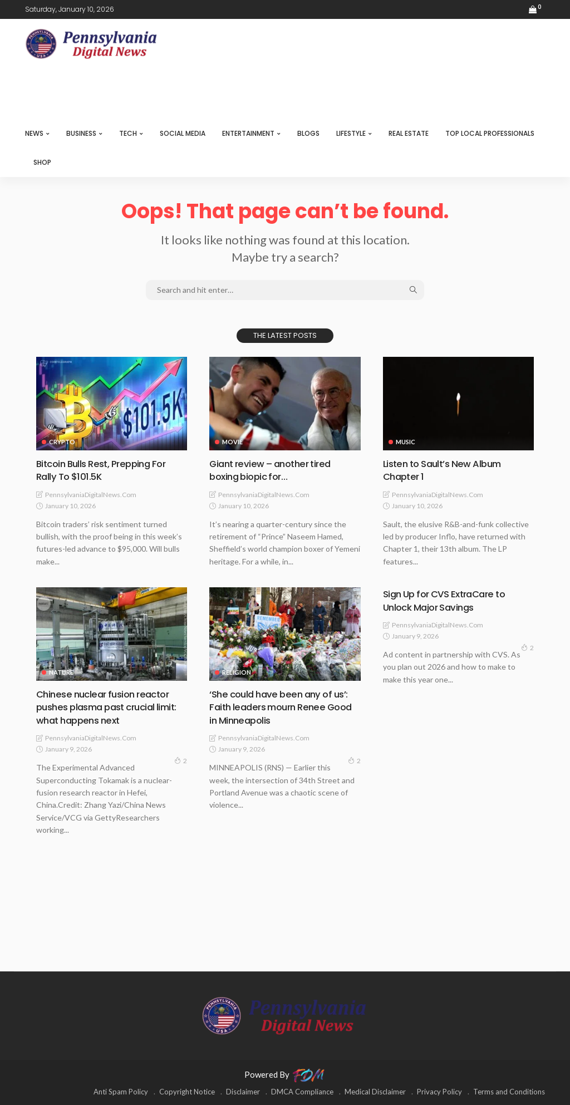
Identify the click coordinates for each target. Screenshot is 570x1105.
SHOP (42, 162)
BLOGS (308, 133)
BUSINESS (81, 133)
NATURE (61, 672)
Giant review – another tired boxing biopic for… (275, 469)
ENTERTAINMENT (248, 133)
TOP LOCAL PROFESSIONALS (489, 133)
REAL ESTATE (409, 133)
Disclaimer (243, 1091)
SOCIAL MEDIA (182, 133)
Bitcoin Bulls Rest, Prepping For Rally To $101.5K (105, 469)
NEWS (34, 133)
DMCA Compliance (302, 1091)
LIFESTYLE (351, 133)
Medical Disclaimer (375, 1091)
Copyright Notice (187, 1091)
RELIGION (236, 672)
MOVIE (232, 442)
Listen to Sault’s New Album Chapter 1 (446, 469)
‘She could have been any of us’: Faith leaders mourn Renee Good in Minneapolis (282, 707)
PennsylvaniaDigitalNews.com (90, 494)
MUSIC (405, 442)
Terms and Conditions (509, 1091)
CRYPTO (62, 442)
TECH (128, 133)
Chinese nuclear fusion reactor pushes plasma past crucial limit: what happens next (107, 707)
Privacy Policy (439, 1091)
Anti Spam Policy (121, 1091)
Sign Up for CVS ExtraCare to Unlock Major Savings (449, 600)
